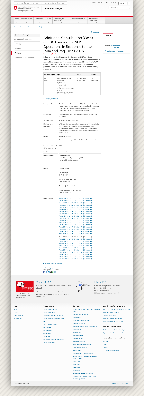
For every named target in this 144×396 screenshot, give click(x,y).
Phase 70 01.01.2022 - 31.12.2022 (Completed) (75, 203)
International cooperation (96, 21)
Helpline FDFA (100, 282)
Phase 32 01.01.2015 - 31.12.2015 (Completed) (75, 239)
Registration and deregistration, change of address (86, 310)
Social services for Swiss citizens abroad (85, 326)
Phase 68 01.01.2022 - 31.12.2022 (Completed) (75, 207)
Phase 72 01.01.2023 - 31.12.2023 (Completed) (75, 198)
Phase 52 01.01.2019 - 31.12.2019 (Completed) (75, 211)
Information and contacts (111, 312)
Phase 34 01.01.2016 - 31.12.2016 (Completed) (75, 233)
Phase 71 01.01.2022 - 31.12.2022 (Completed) (75, 201)
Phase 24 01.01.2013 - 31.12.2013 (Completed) (75, 254)
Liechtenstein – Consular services (83, 353)
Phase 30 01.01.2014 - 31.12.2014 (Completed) (75, 243)
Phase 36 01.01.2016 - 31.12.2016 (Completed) (75, 229)
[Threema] (51, 272)
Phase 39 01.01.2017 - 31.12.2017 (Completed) (75, 222)
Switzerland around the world (54, 3)
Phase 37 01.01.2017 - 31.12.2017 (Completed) (75, 227)
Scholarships (77, 350)
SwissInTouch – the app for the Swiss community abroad (84, 377)
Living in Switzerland (109, 315)
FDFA (37, 3)
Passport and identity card (81, 314)
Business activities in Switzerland (113, 321)
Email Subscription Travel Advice (53, 339)
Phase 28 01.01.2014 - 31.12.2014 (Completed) (75, 248)
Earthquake (47, 327)
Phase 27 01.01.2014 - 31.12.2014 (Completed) (75, 250)
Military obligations (79, 341)
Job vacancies (18, 318)
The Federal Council (23, 3)
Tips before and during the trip (53, 315)
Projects (105, 347)
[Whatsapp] (53, 272)
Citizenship (76, 367)
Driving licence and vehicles (81, 320)
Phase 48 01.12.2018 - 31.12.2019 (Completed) (75, 218)
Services (49, 21)
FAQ (44, 321)
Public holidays (18, 315)
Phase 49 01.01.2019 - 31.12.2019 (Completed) (75, 216)
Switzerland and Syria (79, 21)
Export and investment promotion (113, 333)
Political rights (77, 317)
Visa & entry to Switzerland (61, 21)
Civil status (76, 370)
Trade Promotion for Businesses (83, 373)
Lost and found (77, 338)
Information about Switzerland (112, 318)
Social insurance (78, 335)
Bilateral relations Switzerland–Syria (114, 330)
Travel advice (39, 21)
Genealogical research (80, 347)
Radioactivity (47, 330)
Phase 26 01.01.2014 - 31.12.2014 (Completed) (75, 252)
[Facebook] (44, 272)
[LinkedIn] (49, 272)
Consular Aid (47, 333)
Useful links (76, 361)
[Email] (55, 272)
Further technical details (53, 264)
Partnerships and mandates (111, 350)
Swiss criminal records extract (82, 344)
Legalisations (77, 329)
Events (16, 312)
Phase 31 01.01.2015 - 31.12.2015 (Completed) (75, 241)
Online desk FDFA (43, 282)
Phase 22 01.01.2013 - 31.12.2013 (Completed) (75, 259)
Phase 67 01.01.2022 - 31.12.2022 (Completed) (75, 209)
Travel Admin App (49, 342)
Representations (26, 21)
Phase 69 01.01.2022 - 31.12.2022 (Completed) (75, 205)
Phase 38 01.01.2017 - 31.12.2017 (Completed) (75, 225)
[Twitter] (47, 272)
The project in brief (51, 98)
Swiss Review (77, 364)
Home (16, 27)
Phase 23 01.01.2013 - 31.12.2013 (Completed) (75, 256)
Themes (105, 344)
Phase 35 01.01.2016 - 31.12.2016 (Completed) (75, 231)
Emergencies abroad (79, 323)
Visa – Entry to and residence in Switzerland (116, 309)
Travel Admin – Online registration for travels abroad (85, 357)
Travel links (47, 336)
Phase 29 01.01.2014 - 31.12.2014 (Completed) (75, 245)
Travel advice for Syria (50, 309)
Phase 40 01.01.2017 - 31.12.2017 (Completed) (75, 220)
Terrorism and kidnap (50, 324)
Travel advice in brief (49, 312)
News (17, 21)
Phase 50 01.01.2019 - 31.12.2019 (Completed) (75, 214)
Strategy (105, 341)
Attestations (77, 332)
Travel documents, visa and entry (53, 318)
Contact (107, 36)
